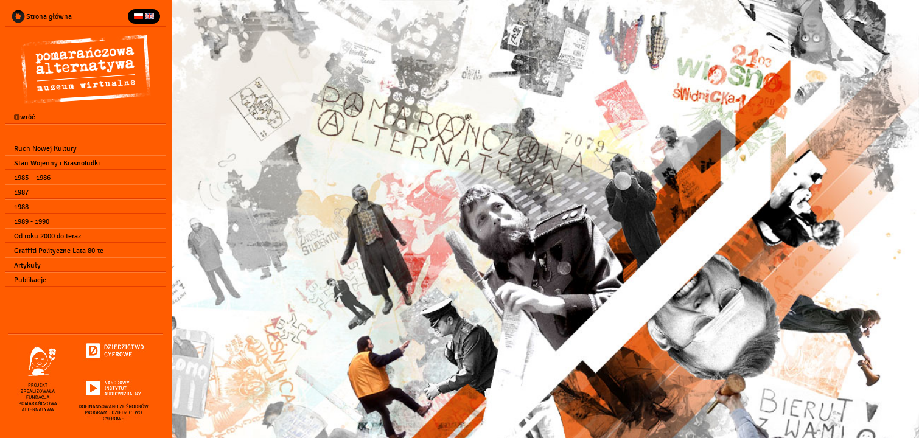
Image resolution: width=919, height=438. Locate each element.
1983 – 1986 (27, 177)
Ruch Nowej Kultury (40, 148)
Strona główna (44, 16)
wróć (19, 117)
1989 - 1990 (26, 221)
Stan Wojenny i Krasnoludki (52, 163)
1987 (16, 192)
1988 (16, 207)
